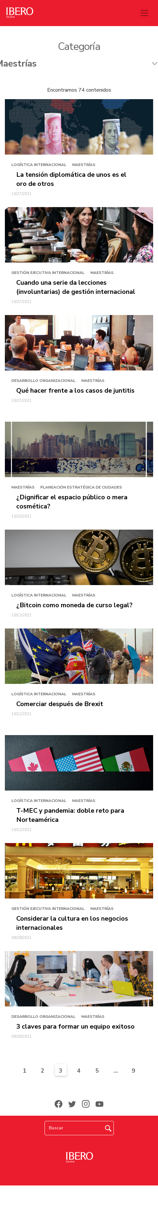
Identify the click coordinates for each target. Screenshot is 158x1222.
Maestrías (83, 164)
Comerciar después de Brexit (59, 704)
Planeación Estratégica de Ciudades (81, 487)
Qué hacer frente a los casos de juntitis (75, 390)
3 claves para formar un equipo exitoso (75, 1026)
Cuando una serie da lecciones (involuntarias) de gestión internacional (75, 287)
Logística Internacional (38, 164)
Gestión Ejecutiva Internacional (48, 272)
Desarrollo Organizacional (43, 380)
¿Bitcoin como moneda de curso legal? (74, 605)
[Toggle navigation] (144, 13)
